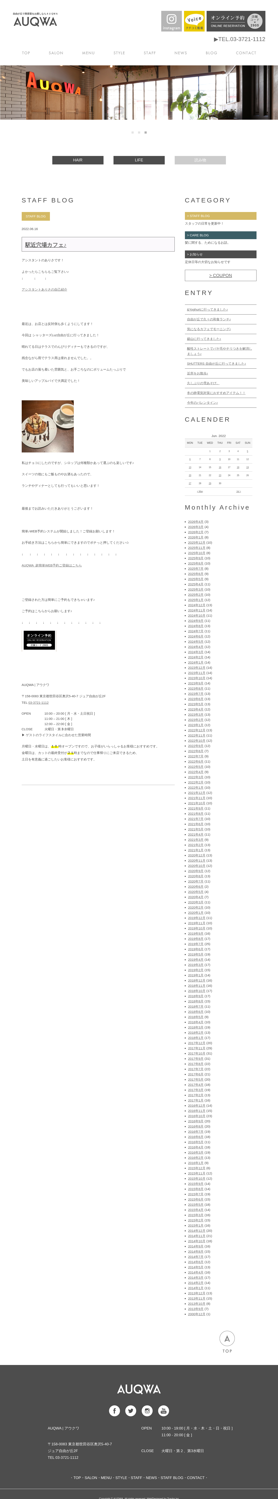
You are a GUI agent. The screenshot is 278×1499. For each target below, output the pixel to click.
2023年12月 (197, 667)
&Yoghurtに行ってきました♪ (207, 309)
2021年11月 (197, 798)
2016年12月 (197, 1105)
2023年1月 (196, 725)
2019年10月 (197, 928)
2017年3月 (196, 1090)
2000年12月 (197, 1314)
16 (220, 467)
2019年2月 (196, 970)
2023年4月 (196, 709)
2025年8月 (196, 563)
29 (210, 483)
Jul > (238, 491)
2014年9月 (196, 1246)
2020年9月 (196, 871)
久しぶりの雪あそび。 (203, 383)
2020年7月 (196, 881)
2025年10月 (197, 553)
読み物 (200, 160)
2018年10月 (197, 991)
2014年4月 (196, 1272)
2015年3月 (196, 1215)
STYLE (121, 52)
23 (220, 475)
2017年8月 (196, 1064)
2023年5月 (196, 704)
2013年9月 (196, 1309)
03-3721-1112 (38, 702)
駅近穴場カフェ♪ (46, 245)
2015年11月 (197, 1173)
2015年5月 (196, 1204)
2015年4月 (196, 1210)
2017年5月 (196, 1079)
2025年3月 (196, 589)
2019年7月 (196, 944)
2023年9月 (196, 683)
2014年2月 (196, 1283)
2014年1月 (196, 1288)
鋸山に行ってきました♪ (204, 339)
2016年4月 (196, 1147)
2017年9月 (196, 1058)
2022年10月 (197, 740)
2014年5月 (196, 1267)
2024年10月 (197, 615)
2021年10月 (197, 803)
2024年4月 (196, 647)
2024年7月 (196, 631)
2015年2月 (196, 1220)
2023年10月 (197, 678)
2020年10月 (197, 866)
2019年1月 (196, 975)
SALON (57, 52)
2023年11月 (197, 673)
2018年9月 (196, 996)
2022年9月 (196, 746)
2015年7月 (196, 1194)
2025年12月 (197, 542)
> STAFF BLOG (198, 216)
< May (200, 491)
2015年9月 (196, 1184)
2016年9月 (196, 1121)
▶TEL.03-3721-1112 (239, 39)
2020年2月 (196, 907)
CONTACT (246, 52)
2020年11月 (197, 860)
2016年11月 (197, 1111)
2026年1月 (196, 537)
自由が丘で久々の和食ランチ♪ (209, 319)
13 (190, 467)
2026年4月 (196, 521)
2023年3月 (196, 714)
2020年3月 (196, 902)
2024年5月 (196, 641)
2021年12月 (197, 793)
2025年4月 (196, 584)
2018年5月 (196, 1017)
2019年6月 (196, 949)
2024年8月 (196, 626)
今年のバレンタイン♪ (202, 402)
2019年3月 (196, 965)
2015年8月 (196, 1189)
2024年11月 (197, 610)
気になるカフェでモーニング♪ (209, 329)
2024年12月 (197, 605)
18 (238, 467)
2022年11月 (197, 735)
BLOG (212, 52)
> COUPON (220, 275)
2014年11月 (197, 1236)
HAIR (77, 160)
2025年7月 (196, 568)
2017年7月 (196, 1069)
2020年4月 (196, 897)
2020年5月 (196, 892)
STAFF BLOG (172, 1478)
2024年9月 (196, 621)
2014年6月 (196, 1262)
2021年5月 (196, 829)
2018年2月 (196, 1032)
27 (190, 483)
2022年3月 (196, 777)
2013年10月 (197, 1303)
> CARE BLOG (198, 235)
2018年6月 (196, 1012)
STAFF (151, 52)
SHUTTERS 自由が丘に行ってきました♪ (216, 363)
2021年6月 (196, 824)
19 (247, 467)
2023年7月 (196, 694)
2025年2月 (196, 594)
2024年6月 (196, 636)
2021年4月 (196, 834)
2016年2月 (196, 1157)
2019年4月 (196, 959)
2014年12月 (197, 1230)
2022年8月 (196, 751)
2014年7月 (196, 1257)
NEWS (181, 52)
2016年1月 (196, 1163)
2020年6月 (196, 886)
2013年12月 (197, 1293)
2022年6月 (196, 761)
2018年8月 (196, 1001)
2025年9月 (196, 558)
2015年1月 (196, 1225)
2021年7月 (196, 819)
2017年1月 (196, 1100)
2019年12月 (197, 918)
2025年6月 (196, 574)
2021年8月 (196, 813)
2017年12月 (197, 1043)
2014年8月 (196, 1251)
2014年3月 (196, 1277)
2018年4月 (196, 1022)
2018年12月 (197, 980)
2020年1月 (196, 912)
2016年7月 (196, 1131)
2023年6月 (196, 699)
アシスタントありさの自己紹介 (44, 289)
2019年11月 (197, 923)
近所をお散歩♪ (197, 373)
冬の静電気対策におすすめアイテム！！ (216, 393)
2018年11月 (197, 985)
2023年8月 (196, 688)
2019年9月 (196, 933)
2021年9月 (196, 808)
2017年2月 (196, 1095)
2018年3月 (196, 1027)
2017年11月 (197, 1048)
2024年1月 (196, 662)
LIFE (139, 160)
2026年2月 (196, 532)
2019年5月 (196, 954)
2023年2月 (196, 720)
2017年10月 (197, 1053)
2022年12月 (197, 730)
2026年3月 (196, 527)
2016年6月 (196, 1137)
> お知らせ (195, 254)
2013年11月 (197, 1298)
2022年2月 (196, 782)
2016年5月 (196, 1142)
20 (190, 475)
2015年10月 (197, 1178)
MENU (90, 52)
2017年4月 (196, 1085)
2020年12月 (197, 855)
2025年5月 (196, 579)
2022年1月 (196, 787)
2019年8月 (196, 939)
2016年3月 (196, 1152)
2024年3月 (196, 652)
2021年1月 (196, 850)
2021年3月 (196, 839)
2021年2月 (196, 845)
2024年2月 (196, 657)
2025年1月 (196, 600)
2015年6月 (196, 1199)
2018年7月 (196, 1006)
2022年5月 (196, 767)
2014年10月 (197, 1241)
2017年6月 (196, 1074)
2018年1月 (196, 1038)
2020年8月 (196, 876)
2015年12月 (197, 1168)
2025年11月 (197, 548)
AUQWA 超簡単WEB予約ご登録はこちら (52, 565)
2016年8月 (196, 1126)
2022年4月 (196, 772)
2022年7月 (196, 756)
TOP (27, 52)
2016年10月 (197, 1116)
